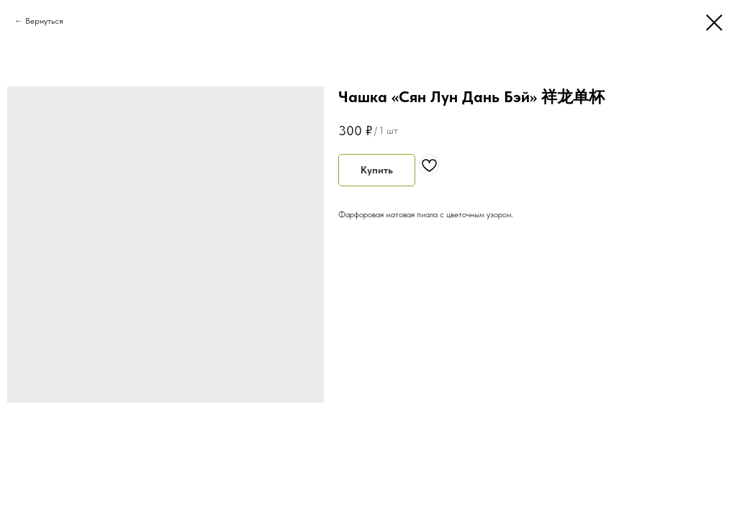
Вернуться (44, 21)
